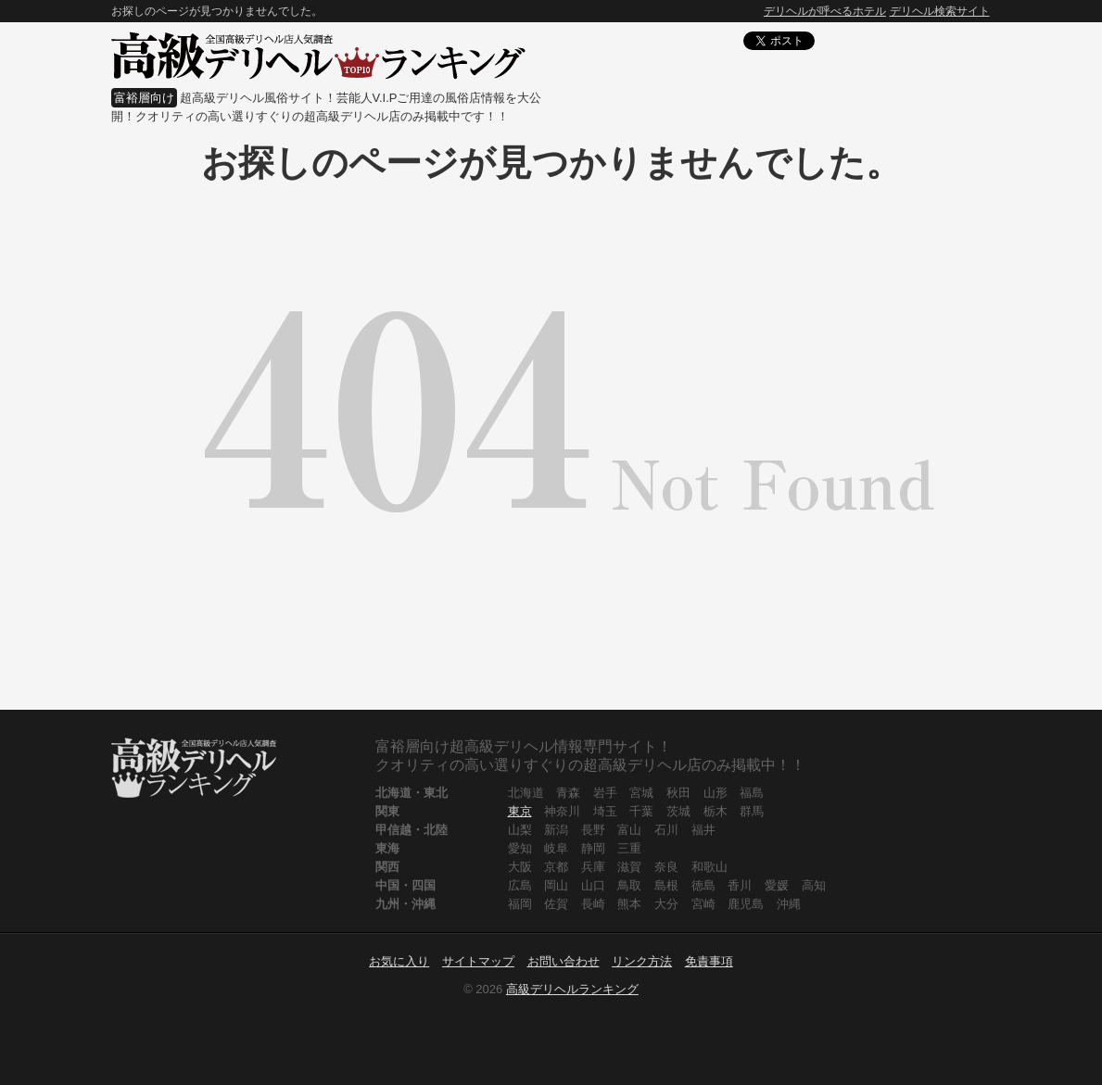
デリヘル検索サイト (940, 11)
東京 (520, 811)
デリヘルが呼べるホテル (825, 11)
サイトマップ (478, 961)
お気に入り (399, 961)
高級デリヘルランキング (572, 989)
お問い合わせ (563, 961)
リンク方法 (642, 961)
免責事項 (709, 961)
